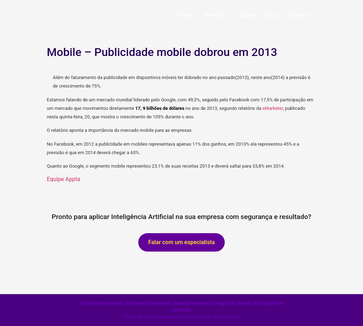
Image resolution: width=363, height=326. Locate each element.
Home (185, 14)
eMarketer (272, 108)
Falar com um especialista (181, 242)
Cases (246, 14)
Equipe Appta (63, 179)
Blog (272, 14)
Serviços (216, 14)
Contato (299, 14)
